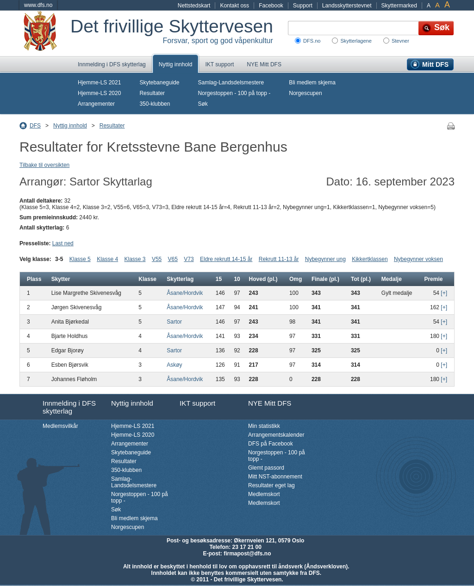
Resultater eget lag (271, 485)
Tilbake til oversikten (44, 165)
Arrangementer (96, 104)
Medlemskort (264, 494)
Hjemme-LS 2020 (99, 93)
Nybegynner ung (325, 259)
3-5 (59, 259)
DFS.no (311, 41)
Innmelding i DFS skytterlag (112, 64)
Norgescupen (305, 93)
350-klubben (154, 104)
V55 (157, 259)
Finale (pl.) (325, 279)
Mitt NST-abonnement (275, 476)
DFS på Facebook (270, 443)
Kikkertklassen (369, 259)
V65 (173, 259)
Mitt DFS (435, 64)
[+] (444, 293)
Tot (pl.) (361, 279)
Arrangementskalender (276, 435)
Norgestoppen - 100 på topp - (234, 93)
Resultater (152, 93)
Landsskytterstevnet (347, 5)
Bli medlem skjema (312, 82)
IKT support (219, 64)
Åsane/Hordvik (185, 293)
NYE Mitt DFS (264, 64)
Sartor (174, 321)
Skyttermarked (399, 5)
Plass (34, 279)
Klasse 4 (107, 259)
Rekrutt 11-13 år (279, 259)
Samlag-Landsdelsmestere (231, 82)
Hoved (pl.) (263, 279)
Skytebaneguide (159, 82)
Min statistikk (264, 426)
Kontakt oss (234, 5)
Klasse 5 (80, 259)
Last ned (63, 243)
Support (302, 5)
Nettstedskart (194, 5)
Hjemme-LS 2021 (99, 82)
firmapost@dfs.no (247, 553)
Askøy (174, 365)
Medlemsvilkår (60, 426)
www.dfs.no (38, 5)
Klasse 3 (135, 259)
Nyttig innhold (176, 64)
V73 (188, 259)
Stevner (400, 41)
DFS (35, 125)
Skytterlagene (355, 41)
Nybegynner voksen (418, 259)
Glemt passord (266, 468)
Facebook (271, 5)
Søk (202, 104)
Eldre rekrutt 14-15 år (226, 259)
